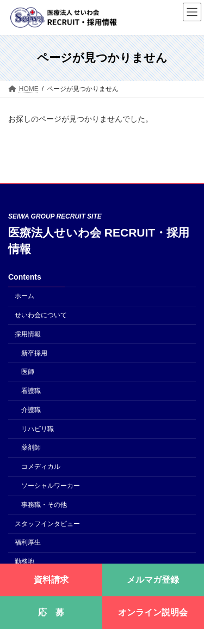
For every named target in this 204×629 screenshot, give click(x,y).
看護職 (31, 391)
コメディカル (40, 466)
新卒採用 (34, 352)
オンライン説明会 (153, 612)
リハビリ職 (37, 428)
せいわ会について (41, 315)
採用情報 (28, 334)
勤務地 (24, 561)
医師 (27, 372)
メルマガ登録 (153, 579)
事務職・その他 (44, 505)
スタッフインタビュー (47, 523)
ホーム (24, 296)
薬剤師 (31, 447)
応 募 (51, 612)
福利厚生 (28, 542)
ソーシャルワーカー (50, 485)
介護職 (31, 410)
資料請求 (51, 579)
